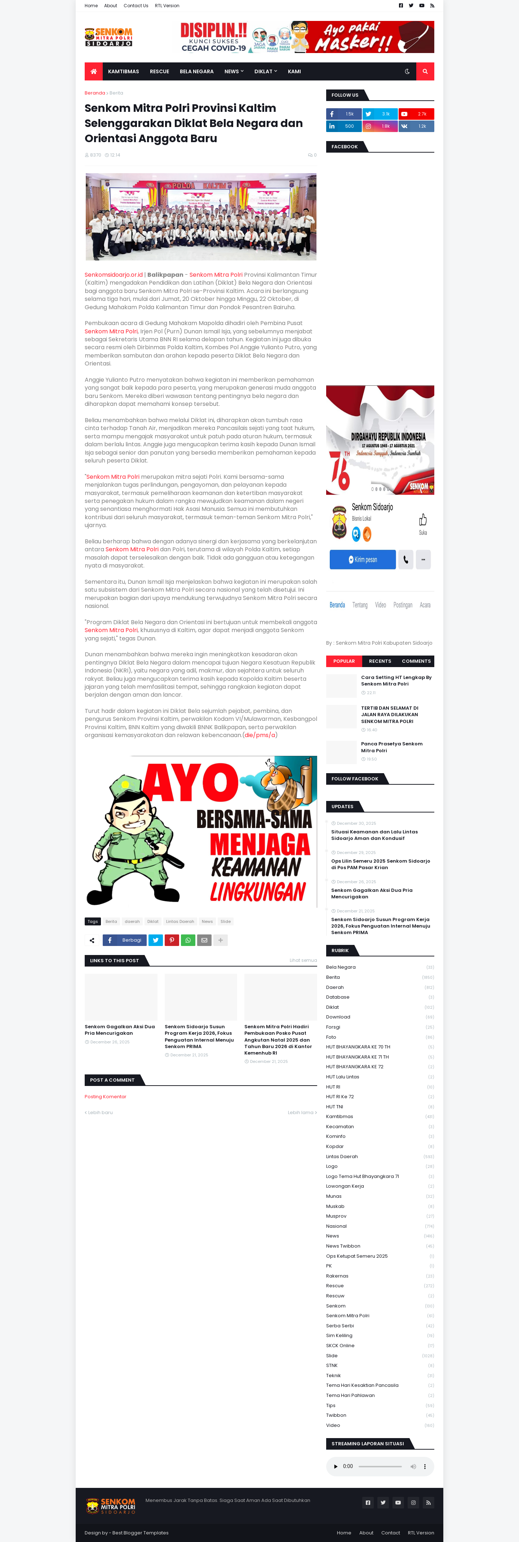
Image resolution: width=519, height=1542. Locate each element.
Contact (390, 1532)
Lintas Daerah (180, 921)
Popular (344, 661)
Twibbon (380, 1415)
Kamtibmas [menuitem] (123, 71)
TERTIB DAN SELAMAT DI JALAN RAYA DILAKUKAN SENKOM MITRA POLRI (389, 714)
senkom (380, 1306)
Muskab (380, 1206)
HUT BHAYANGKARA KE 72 (380, 1067)
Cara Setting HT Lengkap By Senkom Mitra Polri (396, 680)
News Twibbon (380, 1246)
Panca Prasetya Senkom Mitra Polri (392, 747)
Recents (380, 661)
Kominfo (380, 1136)
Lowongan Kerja (380, 1186)
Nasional (380, 1226)
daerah (132, 921)
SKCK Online (380, 1346)
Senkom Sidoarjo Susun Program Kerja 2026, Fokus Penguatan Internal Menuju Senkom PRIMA (199, 1037)
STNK (380, 1366)
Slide (226, 921)
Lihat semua (303, 960)
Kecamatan (380, 1127)
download (380, 1017)
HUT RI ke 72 (380, 1097)
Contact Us (136, 6)
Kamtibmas (380, 1117)
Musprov (380, 1216)
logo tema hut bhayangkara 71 (380, 1176)
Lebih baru (100, 1112)
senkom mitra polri (380, 1316)
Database (380, 997)
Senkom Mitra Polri (216, 275)
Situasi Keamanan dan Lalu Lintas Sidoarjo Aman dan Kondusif (374, 835)
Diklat (153, 921)
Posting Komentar (106, 1096)
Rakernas (380, 1276)
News (207, 921)
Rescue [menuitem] (159, 71)
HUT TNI (380, 1107)
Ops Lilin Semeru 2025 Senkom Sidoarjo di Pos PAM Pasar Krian (380, 864)
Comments (416, 661)
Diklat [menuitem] (263, 71)
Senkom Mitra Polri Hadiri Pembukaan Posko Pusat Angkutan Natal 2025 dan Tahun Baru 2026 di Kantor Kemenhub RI (278, 1040)
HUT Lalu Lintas (380, 1077)
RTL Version (167, 6)
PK (380, 1266)
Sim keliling (380, 1336)
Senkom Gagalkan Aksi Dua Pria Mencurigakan (120, 1030)
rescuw (380, 1296)
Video (380, 1425)
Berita (116, 92)
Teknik (380, 1376)
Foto (380, 1037)
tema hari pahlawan (380, 1395)
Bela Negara (380, 967)
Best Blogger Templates (140, 1532)
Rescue (380, 1286)
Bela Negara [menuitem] (197, 71)
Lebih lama (301, 1112)
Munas (380, 1196)
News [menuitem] (232, 71)
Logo (380, 1166)
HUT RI (380, 1087)
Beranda (95, 92)
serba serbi (380, 1326)
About (110, 6)
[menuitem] (94, 71)
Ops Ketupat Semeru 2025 (380, 1256)
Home (91, 6)
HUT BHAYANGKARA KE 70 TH (380, 1047)
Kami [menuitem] (294, 71)
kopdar (380, 1147)
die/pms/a (260, 735)
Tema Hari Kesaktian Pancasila (380, 1385)
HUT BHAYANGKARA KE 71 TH (380, 1057)
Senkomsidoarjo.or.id (114, 275)
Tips (380, 1406)
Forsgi (380, 1027)
